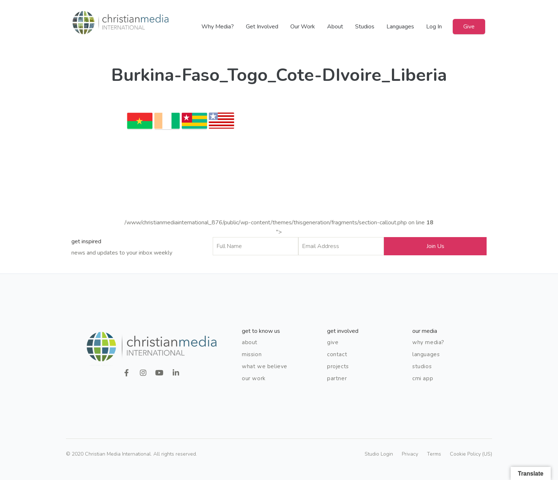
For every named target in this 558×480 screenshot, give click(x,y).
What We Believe (264, 366)
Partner (337, 378)
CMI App (422, 378)
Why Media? (217, 26)
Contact (337, 354)
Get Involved (262, 26)
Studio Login (379, 454)
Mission (252, 354)
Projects (338, 366)
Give (469, 27)
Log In (434, 26)
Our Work (302, 26)
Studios (364, 26)
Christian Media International (120, 23)
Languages (400, 26)
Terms (434, 454)
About (335, 26)
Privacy (410, 454)
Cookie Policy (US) (471, 454)
